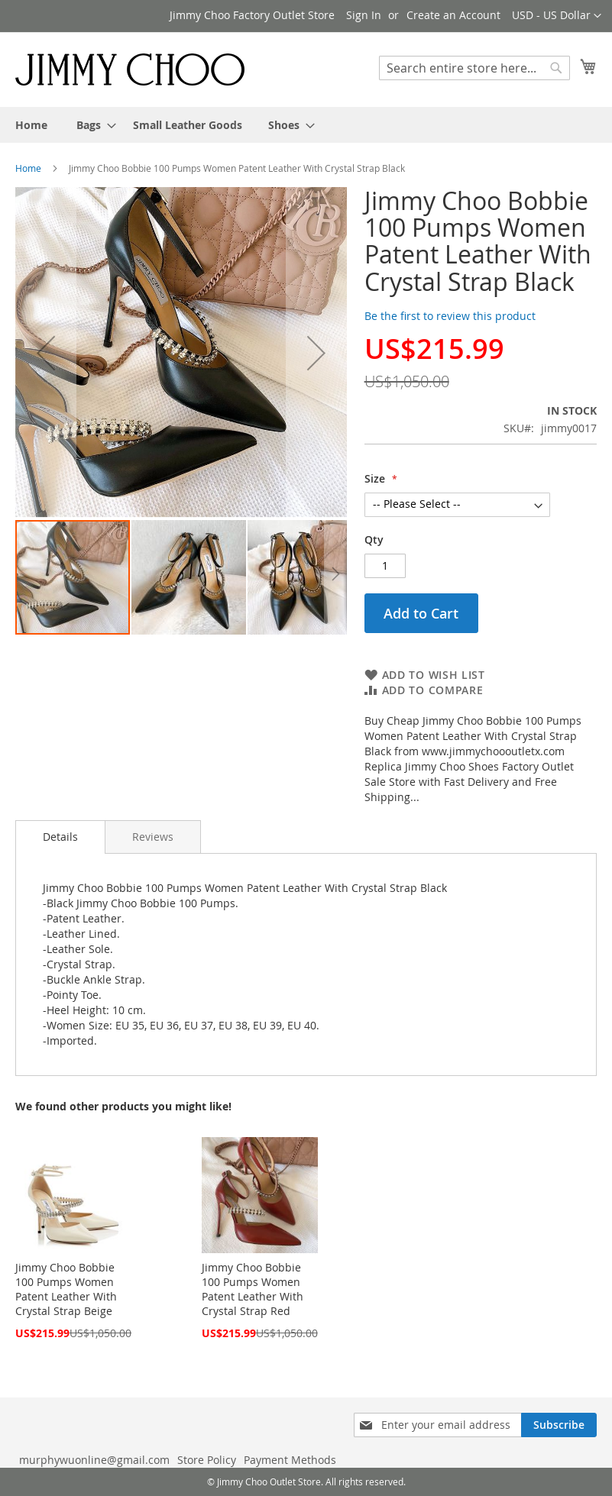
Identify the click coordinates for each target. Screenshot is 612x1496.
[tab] (60, 837)
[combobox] (474, 68)
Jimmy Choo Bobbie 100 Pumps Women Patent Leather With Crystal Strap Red (252, 1289)
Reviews (152, 836)
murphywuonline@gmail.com (94, 1459)
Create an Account (453, 15)
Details (60, 836)
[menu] (306, 125)
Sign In (363, 15)
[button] (556, 16)
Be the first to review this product (450, 316)
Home (28, 168)
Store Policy (206, 1459)
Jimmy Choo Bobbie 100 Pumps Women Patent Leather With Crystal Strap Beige (66, 1289)
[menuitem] (31, 125)
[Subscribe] (559, 1425)
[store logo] (129, 69)
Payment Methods (290, 1459)
